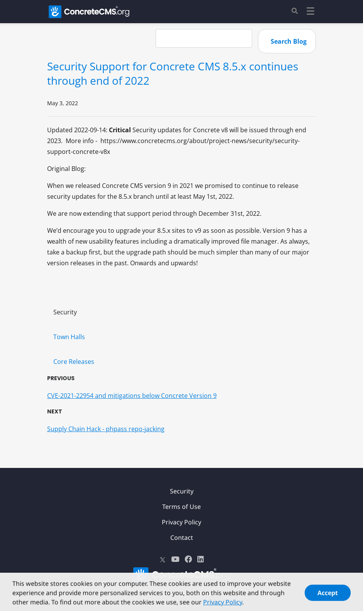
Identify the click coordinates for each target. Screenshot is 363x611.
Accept (327, 595)
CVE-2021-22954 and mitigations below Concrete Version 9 (132, 395)
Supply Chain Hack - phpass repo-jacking (106, 429)
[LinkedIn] (200, 559)
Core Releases (73, 361)
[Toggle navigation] (310, 12)
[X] (162, 559)
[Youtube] (175, 559)
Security (65, 312)
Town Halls (69, 337)
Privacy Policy (181, 522)
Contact (181, 537)
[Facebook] (188, 559)
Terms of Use (181, 506)
